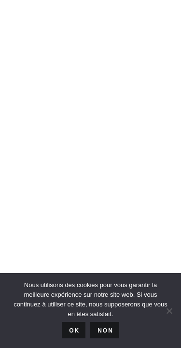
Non (105, 330)
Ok (74, 330)
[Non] (169, 311)
